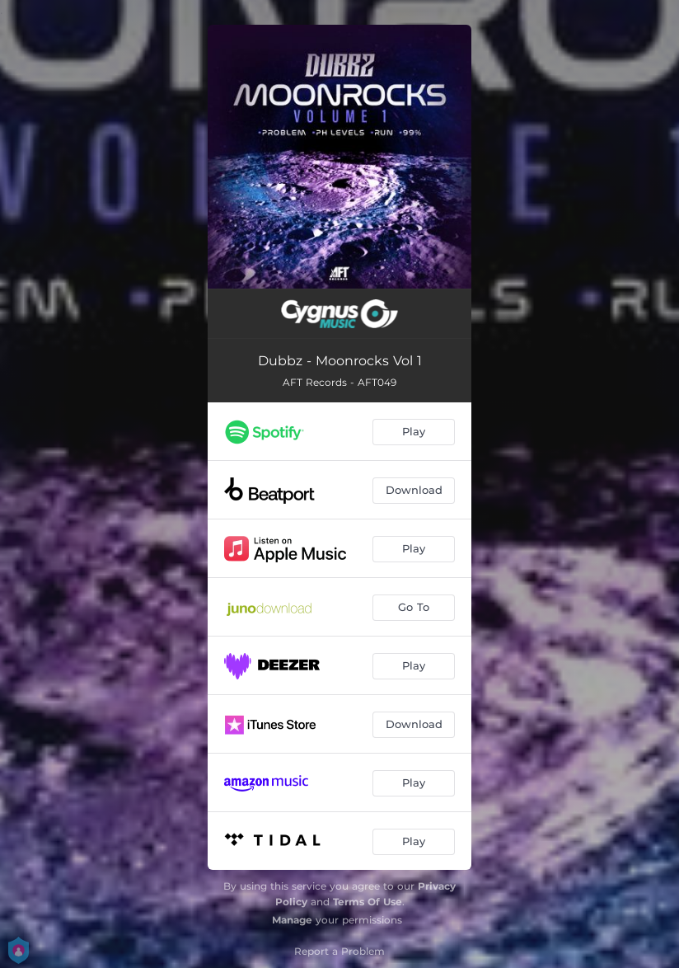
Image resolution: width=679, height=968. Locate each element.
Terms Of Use (367, 901)
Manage (292, 920)
